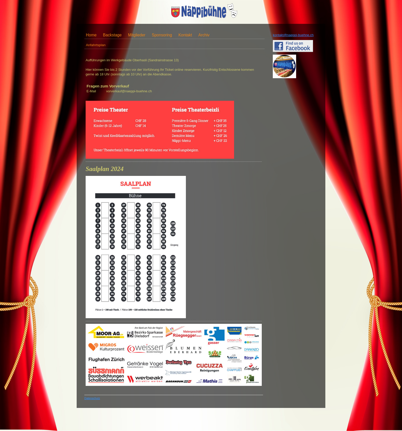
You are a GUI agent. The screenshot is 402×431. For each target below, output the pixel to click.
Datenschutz (92, 398)
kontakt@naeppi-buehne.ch (293, 35)
